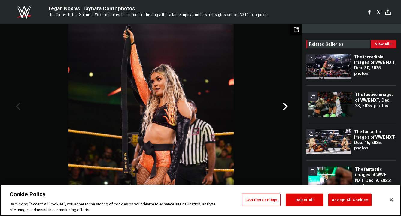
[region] (200, 200)
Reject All (305, 200)
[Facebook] (369, 12)
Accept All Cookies (350, 200)
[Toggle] (388, 12)
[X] (378, 12)
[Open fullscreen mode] (296, 29)
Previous (17, 107)
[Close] (391, 199)
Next (284, 107)
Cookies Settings (261, 200)
